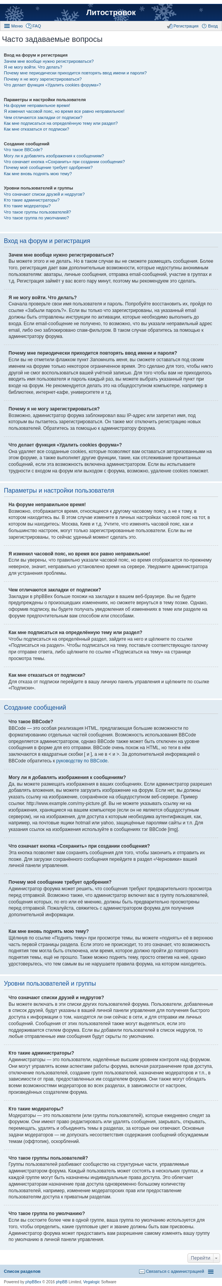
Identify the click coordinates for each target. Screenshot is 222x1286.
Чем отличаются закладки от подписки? (43, 117)
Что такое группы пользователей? (37, 212)
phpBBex (33, 1282)
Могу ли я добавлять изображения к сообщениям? (54, 155)
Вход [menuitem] (213, 26)
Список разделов (22, 1271)
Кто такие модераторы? (27, 205)
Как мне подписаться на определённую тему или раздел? (61, 123)
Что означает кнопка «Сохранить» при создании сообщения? (64, 161)
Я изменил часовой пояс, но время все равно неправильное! (64, 111)
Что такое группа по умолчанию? (36, 217)
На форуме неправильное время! (37, 105)
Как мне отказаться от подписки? (36, 129)
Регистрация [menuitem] (186, 26)
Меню (17, 26)
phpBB (61, 1282)
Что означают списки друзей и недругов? (44, 194)
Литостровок (111, 12)
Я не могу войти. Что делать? (33, 67)
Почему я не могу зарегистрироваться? (43, 79)
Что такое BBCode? (23, 149)
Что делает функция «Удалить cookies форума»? (52, 85)
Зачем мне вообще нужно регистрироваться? (49, 61)
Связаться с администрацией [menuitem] (175, 1271)
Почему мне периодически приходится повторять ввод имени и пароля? (75, 73)
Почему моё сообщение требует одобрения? (48, 167)
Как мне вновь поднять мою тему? (38, 173)
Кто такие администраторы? (32, 200)
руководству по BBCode (81, 761)
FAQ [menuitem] (37, 26)
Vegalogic (91, 1282)
